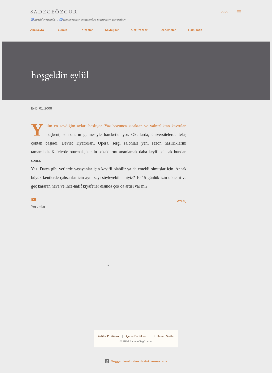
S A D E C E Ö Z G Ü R (53, 11)
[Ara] (224, 11)
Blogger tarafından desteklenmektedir (136, 361)
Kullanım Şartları (164, 336)
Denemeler (168, 29)
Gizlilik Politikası (108, 336)
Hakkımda (195, 29)
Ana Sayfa (37, 29)
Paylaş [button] (180, 201)
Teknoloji (62, 29)
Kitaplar (87, 29)
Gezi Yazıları (139, 29)
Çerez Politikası (136, 336)
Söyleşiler (112, 29)
